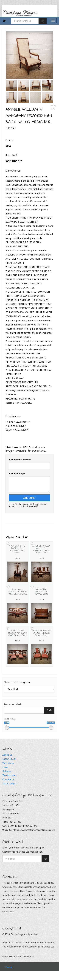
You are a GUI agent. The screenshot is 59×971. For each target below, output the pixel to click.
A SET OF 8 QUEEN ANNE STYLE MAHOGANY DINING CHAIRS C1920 (41, 549)
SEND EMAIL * (29, 497)
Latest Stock (9, 758)
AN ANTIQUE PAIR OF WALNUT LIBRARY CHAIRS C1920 (41, 633)
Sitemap (8, 966)
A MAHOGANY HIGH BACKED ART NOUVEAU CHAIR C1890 (17, 549)
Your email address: (20, 459)
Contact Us (8, 779)
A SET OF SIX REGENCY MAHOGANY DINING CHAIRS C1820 (17, 633)
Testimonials (9, 775)
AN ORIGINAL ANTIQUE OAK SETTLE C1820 (41, 591)
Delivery (6, 771)
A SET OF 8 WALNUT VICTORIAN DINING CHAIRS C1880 (17, 591)
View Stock (8, 762)
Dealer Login (9, 783)
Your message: (17, 473)
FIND (49, 710)
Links (5, 767)
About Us (7, 754)
